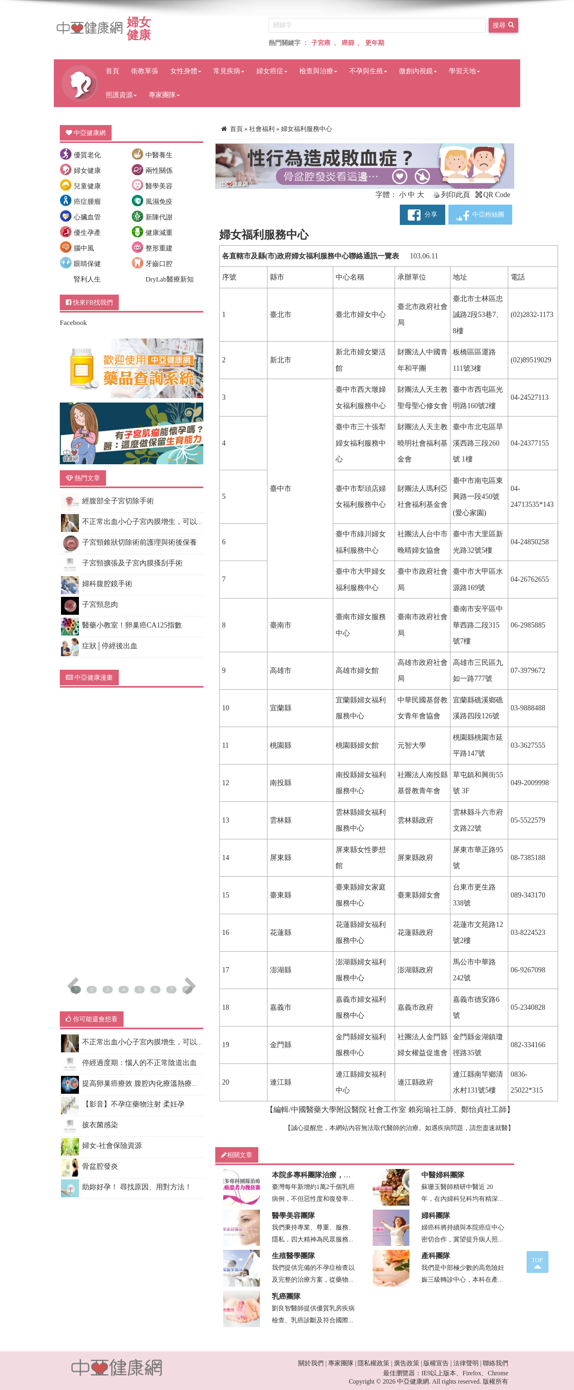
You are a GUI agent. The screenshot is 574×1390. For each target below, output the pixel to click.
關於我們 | (312, 1363)
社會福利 (262, 128)
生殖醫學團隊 (293, 1256)
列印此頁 (451, 195)
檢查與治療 (318, 71)
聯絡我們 (495, 1363)
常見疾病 (228, 71)
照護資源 (121, 95)
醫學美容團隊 (293, 1216)
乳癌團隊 (286, 1296)
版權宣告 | (437, 1363)
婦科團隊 (435, 1216)
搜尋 (503, 24)
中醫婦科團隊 (442, 1175)
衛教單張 (144, 71)
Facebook (73, 322)
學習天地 (464, 71)
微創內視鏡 (418, 71)
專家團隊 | (342, 1363)
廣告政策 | (408, 1363)
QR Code (493, 195)
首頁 (112, 71)
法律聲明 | (467, 1363)
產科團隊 (435, 1256)
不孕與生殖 (368, 71)
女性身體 (185, 71)
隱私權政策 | (375, 1363)
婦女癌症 (271, 71)
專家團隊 (164, 95)
